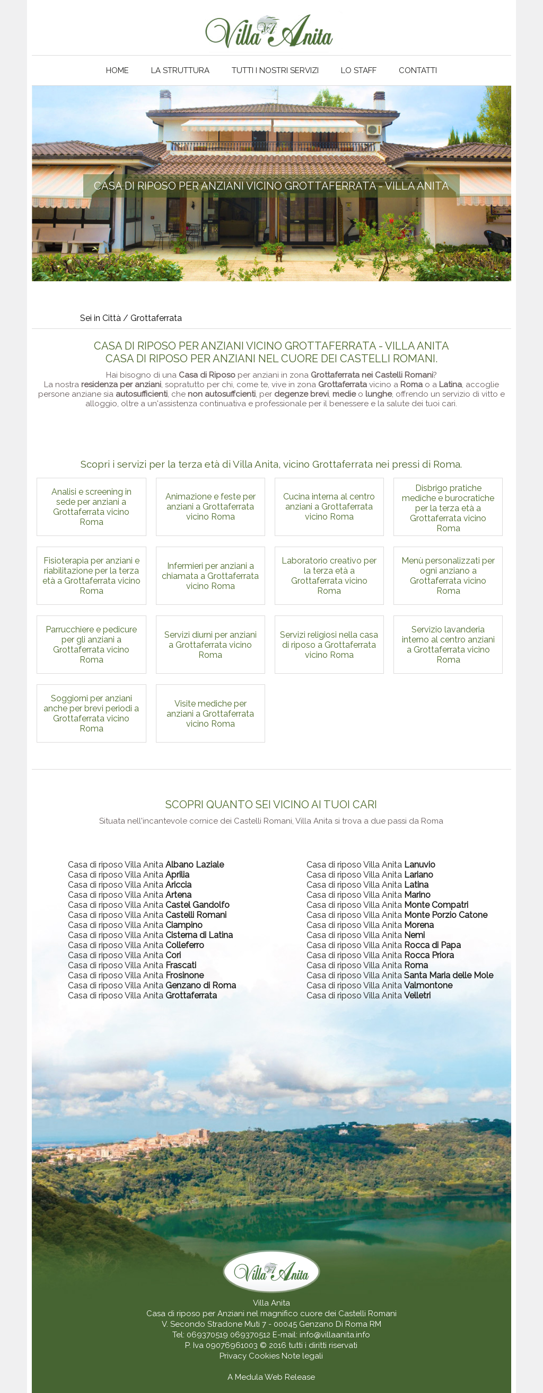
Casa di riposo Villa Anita (146, 865)
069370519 (207, 1335)
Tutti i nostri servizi (275, 70)
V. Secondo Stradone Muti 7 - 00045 (229, 1324)
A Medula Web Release (271, 1377)
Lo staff (358, 70)
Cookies (265, 1356)
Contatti (418, 70)
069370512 (250, 1335)
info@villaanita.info (335, 1335)
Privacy (234, 1356)
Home (117, 70)
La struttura (180, 70)
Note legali (302, 1356)
